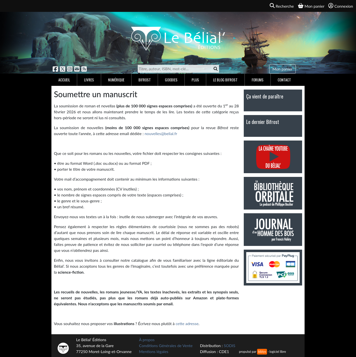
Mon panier (282, 69)
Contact (284, 79)
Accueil (64, 79)
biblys (262, 352)
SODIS (229, 345)
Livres (89, 79)
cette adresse (187, 323)
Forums (258, 79)
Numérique (116, 79)
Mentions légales (153, 351)
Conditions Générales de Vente (166, 345)
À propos (147, 339)
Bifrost (144, 79)
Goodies (171, 79)
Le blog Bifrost (225, 79)
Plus (195, 79)
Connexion (340, 5)
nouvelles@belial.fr (161, 133)
